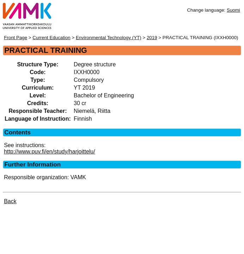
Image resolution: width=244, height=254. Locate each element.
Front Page (15, 37)
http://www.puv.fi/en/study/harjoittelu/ (49, 152)
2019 (152, 37)
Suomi (233, 10)
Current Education (51, 37)
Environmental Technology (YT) (108, 37)
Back (10, 201)
